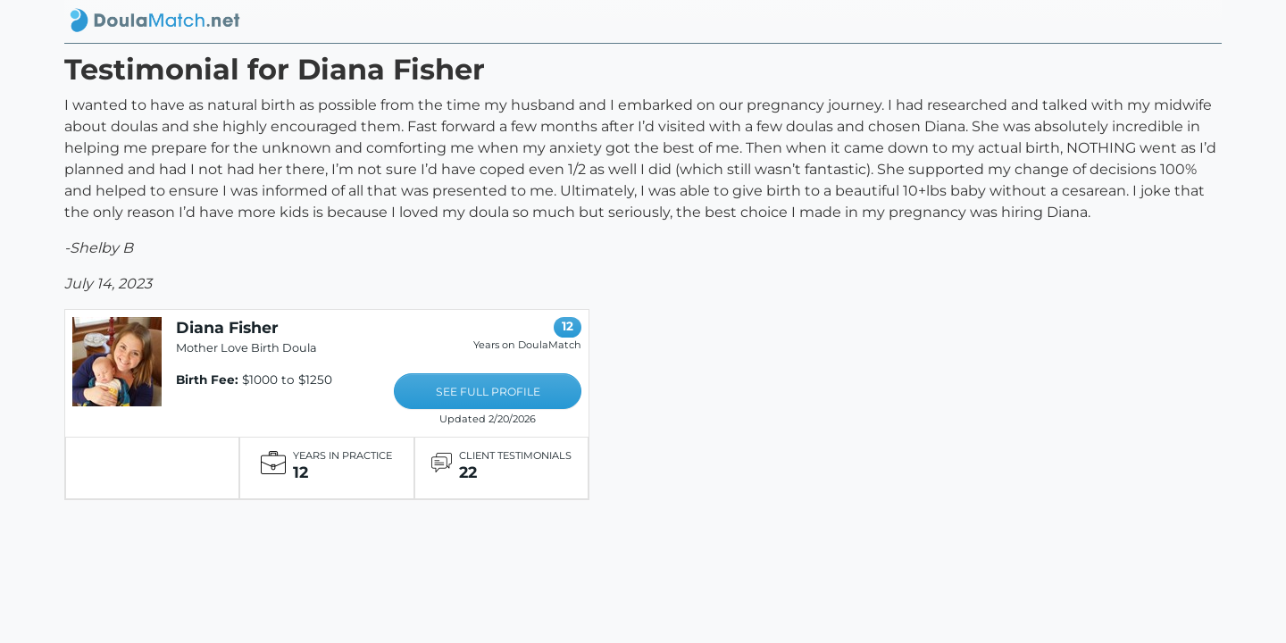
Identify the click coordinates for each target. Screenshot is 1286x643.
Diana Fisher (227, 327)
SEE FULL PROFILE (488, 391)
